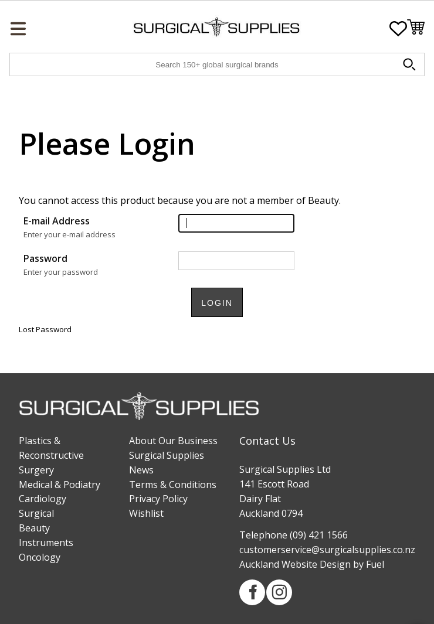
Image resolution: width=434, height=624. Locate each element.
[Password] (236, 260)
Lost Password (45, 329)
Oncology (39, 557)
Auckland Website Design (295, 564)
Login (217, 303)
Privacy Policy (158, 498)
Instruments (46, 542)
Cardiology (42, 498)
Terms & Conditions (172, 484)
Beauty (34, 527)
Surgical (36, 513)
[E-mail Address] (236, 223)
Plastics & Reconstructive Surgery (51, 455)
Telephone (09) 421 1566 (293, 534)
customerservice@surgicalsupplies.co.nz (327, 549)
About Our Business (173, 440)
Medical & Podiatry (59, 484)
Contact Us (267, 441)
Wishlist (146, 513)
